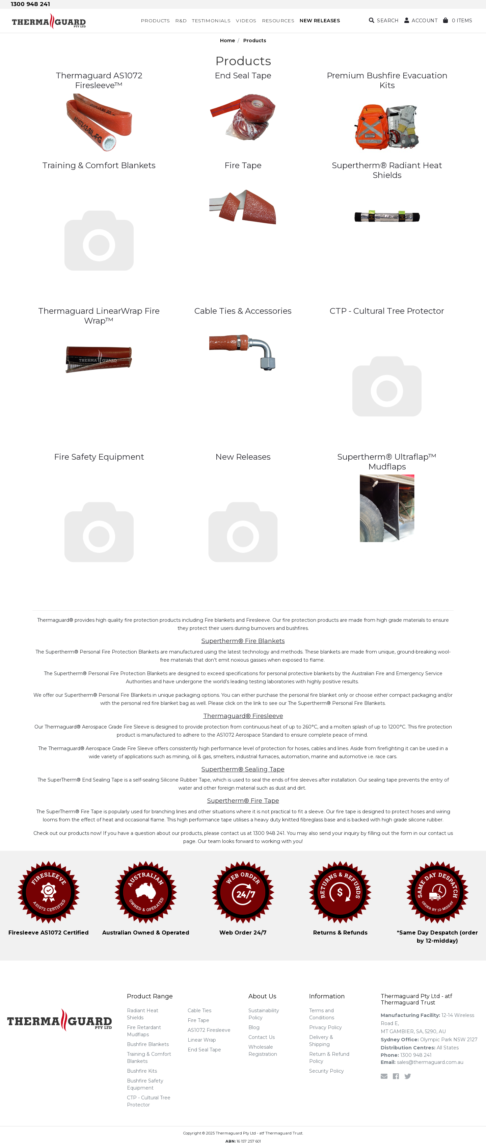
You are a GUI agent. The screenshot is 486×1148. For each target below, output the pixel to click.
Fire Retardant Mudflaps (144, 1031)
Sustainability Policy (263, 1014)
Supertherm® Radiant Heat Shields (387, 170)
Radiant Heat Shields (142, 1014)
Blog (254, 1027)
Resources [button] (278, 21)
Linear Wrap (202, 1040)
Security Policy (326, 1071)
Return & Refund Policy (329, 1057)
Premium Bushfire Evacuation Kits (387, 80)
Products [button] (155, 21)
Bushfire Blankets (148, 1044)
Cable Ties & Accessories (243, 311)
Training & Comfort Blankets (99, 165)
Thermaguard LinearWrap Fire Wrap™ (99, 316)
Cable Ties (199, 1010)
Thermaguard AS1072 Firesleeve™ (99, 80)
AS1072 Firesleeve (209, 1030)
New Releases (243, 457)
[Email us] (384, 1076)
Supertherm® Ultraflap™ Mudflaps (387, 461)
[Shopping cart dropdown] (457, 21)
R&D (181, 21)
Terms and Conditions (321, 1014)
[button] (421, 21)
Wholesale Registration (262, 1050)
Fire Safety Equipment (99, 457)
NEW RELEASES (320, 21)
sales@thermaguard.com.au (422, 1062)
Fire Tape (243, 165)
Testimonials (211, 21)
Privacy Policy (325, 1027)
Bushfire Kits (142, 1071)
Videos (246, 21)
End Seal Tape (243, 75)
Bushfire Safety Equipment (145, 1084)
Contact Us (261, 1037)
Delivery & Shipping (321, 1040)
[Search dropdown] (384, 21)
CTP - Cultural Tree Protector (387, 311)
